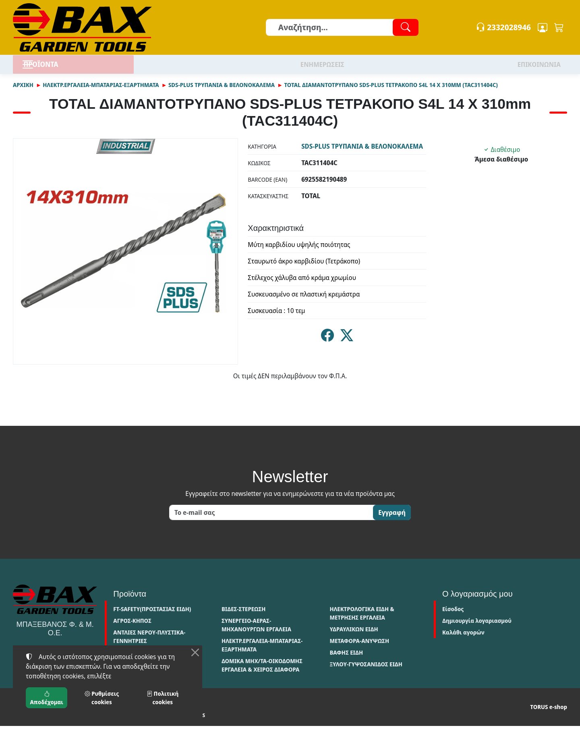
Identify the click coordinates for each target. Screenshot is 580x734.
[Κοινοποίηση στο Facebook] (327, 346)
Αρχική (23, 93)
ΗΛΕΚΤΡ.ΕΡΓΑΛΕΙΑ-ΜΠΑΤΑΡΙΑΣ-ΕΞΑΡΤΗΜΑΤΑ (101, 93)
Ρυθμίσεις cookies (178, 723)
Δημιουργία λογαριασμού (477, 628)
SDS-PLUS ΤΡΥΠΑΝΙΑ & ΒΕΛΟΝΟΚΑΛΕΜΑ (221, 93)
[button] (559, 27)
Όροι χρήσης (28, 723)
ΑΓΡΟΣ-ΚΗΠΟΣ (132, 628)
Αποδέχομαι (46, 698)
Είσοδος (453, 617)
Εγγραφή (392, 520)
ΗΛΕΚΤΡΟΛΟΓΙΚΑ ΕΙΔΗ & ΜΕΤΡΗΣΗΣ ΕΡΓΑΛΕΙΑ (361, 621)
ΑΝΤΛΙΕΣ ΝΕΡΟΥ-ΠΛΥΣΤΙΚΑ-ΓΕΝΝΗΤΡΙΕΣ (149, 645)
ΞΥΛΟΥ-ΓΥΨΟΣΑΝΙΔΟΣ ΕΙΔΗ (365, 672)
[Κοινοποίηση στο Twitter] (346, 346)
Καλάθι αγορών (463, 640)
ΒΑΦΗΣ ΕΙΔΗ (346, 660)
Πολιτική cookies (127, 723)
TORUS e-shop (548, 715)
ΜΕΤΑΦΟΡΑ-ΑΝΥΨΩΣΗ (359, 649)
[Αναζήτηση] (342, 27)
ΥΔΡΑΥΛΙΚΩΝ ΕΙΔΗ (353, 637)
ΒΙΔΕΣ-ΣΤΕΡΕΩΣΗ (243, 617)
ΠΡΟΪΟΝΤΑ (59, 68)
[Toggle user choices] (542, 27)
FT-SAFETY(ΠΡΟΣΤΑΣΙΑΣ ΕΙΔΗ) (152, 617)
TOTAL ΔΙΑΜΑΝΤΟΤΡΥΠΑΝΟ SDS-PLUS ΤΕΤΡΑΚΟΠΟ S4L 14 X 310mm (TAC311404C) (391, 93)
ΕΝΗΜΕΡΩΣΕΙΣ (322, 68)
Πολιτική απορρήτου (75, 723)
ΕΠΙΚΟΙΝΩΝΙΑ (539, 68)
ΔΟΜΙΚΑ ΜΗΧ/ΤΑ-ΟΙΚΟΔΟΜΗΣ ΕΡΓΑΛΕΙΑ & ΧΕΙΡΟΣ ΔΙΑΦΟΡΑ (262, 673)
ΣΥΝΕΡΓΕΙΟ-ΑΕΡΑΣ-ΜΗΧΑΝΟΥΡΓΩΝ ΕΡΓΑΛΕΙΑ (256, 633)
